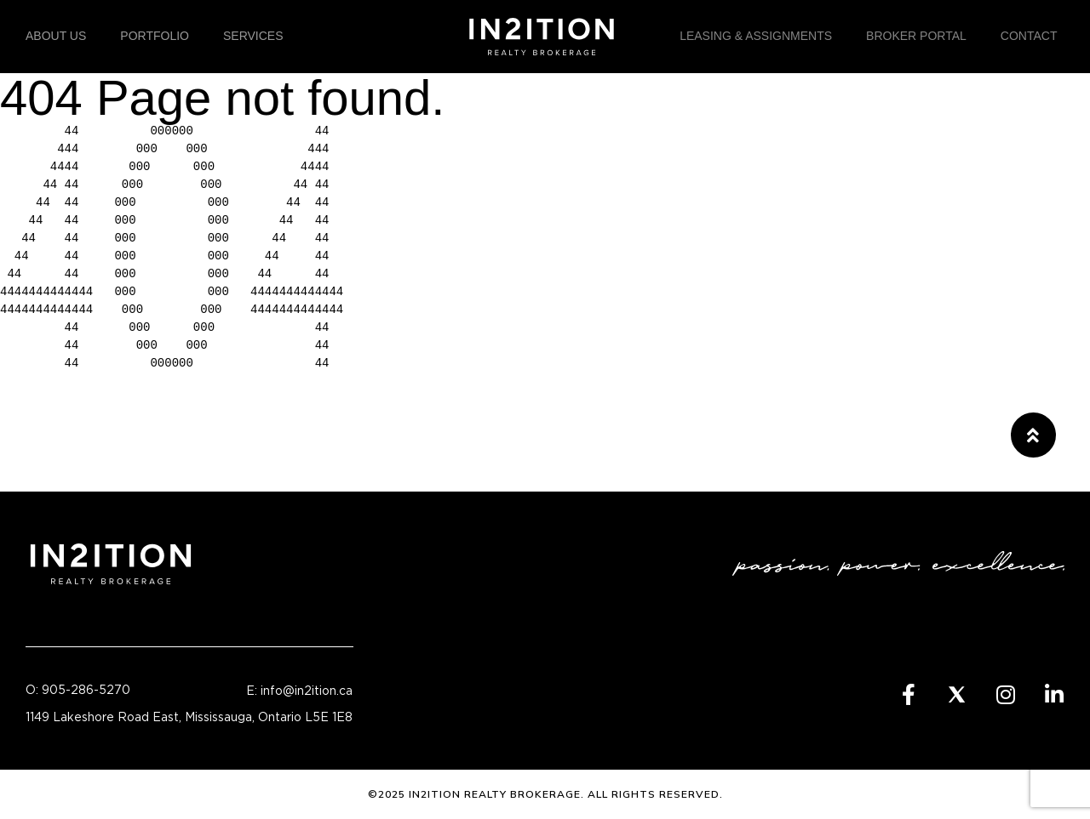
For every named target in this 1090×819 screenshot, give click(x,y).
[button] (1033, 435)
